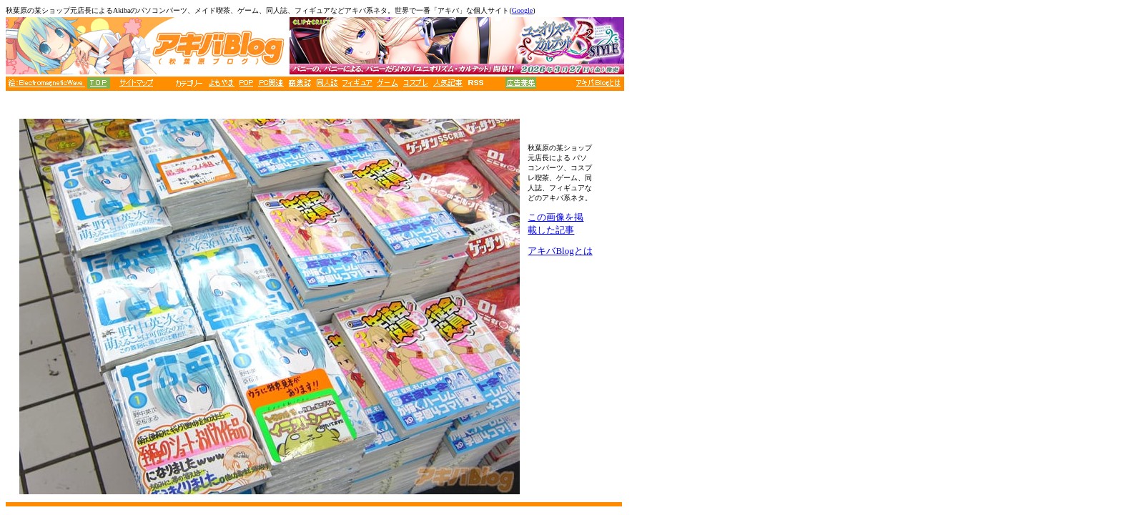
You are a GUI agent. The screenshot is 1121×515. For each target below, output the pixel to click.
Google (522, 10)
